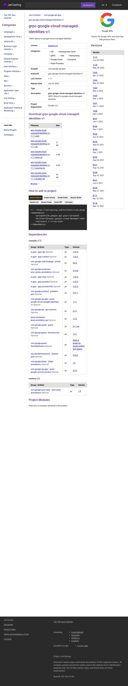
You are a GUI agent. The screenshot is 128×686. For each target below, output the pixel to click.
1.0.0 (95, 111)
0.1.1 (95, 195)
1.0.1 (75, 335)
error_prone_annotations (41, 273)
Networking (74, 56)
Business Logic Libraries (10, 47)
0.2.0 (95, 188)
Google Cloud (56, 59)
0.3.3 (95, 149)
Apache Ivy (34, 202)
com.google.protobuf (40, 293)
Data (6, 76)
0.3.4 (95, 142)
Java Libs (8, 125)
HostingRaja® (77, 632)
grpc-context (43, 258)
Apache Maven (35, 198)
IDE (52, 52)
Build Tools (8, 103)
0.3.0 (95, 172)
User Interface (10, 66)
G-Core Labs (82, 646)
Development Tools (12, 37)
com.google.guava (38, 326)
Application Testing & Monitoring (13, 109)
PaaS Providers (57, 63)
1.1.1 (75, 303)
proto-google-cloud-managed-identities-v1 (45, 303)
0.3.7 (95, 119)
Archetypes (8, 135)
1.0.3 (95, 88)
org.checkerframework (40, 355)
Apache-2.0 (53, 46)
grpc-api (42, 253)
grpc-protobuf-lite (45, 288)
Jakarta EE (8, 41)
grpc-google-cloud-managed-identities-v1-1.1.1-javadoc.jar (40, 176)
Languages (8, 32)
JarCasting (12, 4)
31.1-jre (76, 328)
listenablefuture (38, 347)
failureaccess (53, 334)
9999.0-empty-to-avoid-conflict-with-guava (79, 346)
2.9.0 (75, 372)
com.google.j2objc (39, 363)
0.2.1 (95, 180)
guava (50, 326)
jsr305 (57, 263)
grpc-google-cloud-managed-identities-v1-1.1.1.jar (40, 144)
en (103, 4)
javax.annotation (38, 319)
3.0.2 (75, 264)
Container (8, 54)
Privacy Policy (10, 629)
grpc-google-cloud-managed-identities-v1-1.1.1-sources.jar (40, 165)
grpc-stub (42, 278)
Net (5, 81)
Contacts (117, 4)
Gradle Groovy (49, 198)
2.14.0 (75, 272)
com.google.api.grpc (39, 300)
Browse (35, 184)
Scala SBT (58, 202)
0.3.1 (95, 165)
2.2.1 (75, 312)
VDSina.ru (75, 638)
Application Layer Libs (11, 92)
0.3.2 (95, 157)
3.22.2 (75, 357)
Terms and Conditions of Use (16, 634)
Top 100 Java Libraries (9, 16)
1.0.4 (95, 80)
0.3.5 (95, 134)
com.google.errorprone (40, 271)
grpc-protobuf (44, 283)
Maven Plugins (10, 130)
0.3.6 (95, 126)
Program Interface (11, 71)
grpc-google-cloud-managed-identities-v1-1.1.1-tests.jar (40, 155)
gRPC (53, 56)
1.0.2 (95, 96)
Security (7, 86)
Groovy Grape (46, 202)
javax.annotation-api (39, 321)
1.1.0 (95, 65)
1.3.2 (75, 320)
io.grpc (34, 253)
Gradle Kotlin (63, 198)
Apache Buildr (75, 198)
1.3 (74, 364)
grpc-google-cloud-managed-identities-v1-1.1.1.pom (40, 133)
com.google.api (37, 311)
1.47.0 (75, 253)
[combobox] (53, 5)
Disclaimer (8, 625)
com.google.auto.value (40, 391)
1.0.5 (95, 72)
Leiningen (68, 202)
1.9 (79, 393)
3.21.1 (75, 294)
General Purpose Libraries (11, 60)
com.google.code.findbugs (42, 263)
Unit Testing (9, 98)
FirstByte (75, 641)
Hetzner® (75, 635)
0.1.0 (95, 203)
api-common (50, 311)
